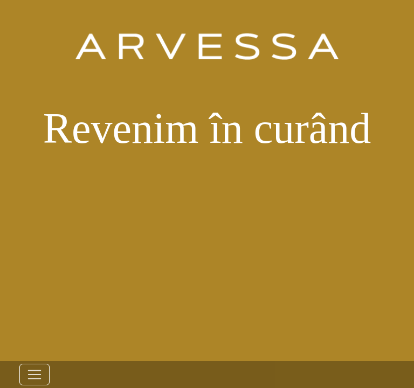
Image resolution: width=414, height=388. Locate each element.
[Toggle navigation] (34, 374)
